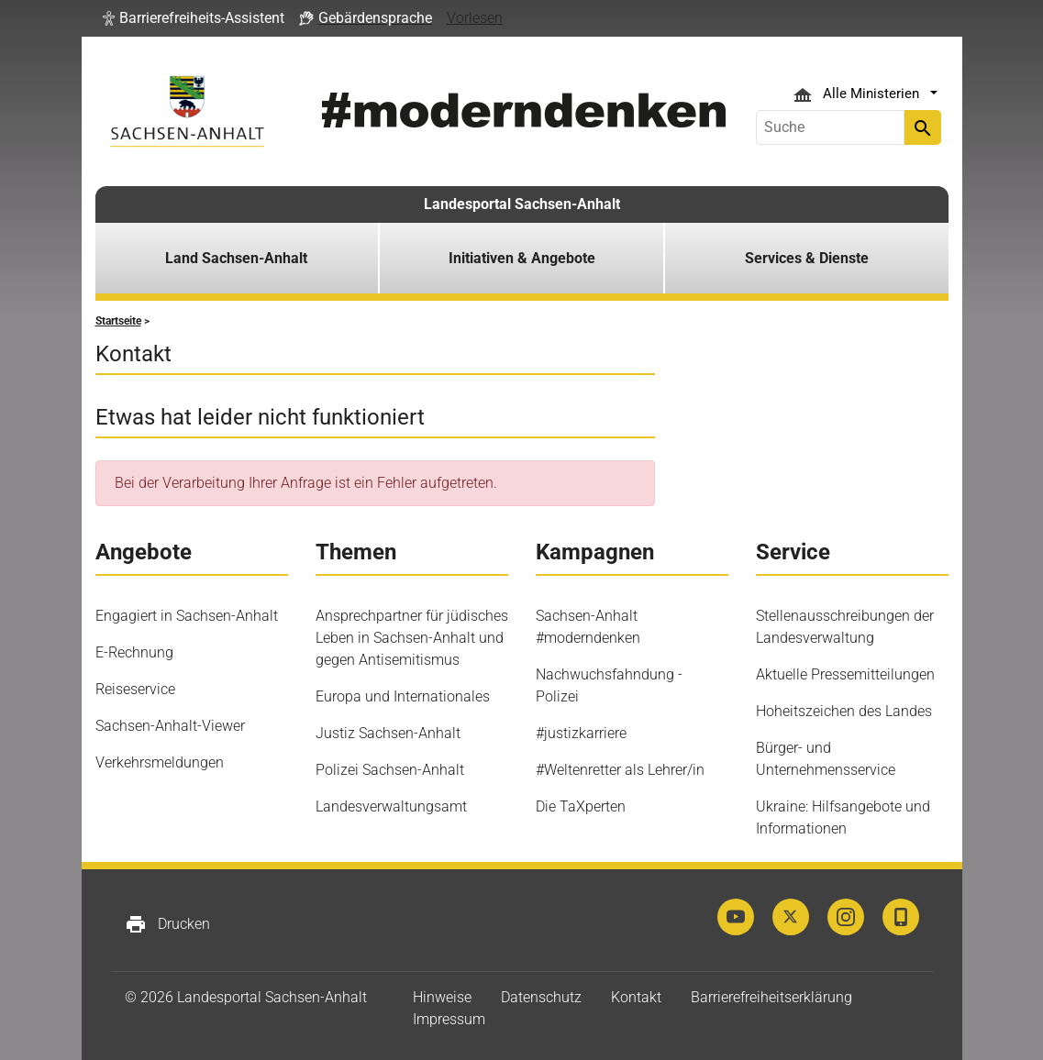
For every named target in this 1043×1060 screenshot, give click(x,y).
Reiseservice (135, 689)
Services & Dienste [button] (807, 258)
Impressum (449, 1019)
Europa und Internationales (403, 696)
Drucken (167, 924)
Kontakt (636, 997)
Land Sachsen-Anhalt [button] (236, 258)
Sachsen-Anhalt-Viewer (170, 725)
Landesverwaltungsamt (391, 806)
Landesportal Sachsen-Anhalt (522, 204)
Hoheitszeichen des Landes (844, 711)
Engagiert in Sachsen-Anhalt (186, 615)
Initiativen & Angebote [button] (522, 258)
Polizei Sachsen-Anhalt (390, 769)
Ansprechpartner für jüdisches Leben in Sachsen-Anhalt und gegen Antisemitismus (412, 637)
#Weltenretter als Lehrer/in (620, 769)
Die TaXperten (581, 806)
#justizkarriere (581, 733)
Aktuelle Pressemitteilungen (845, 674)
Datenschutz (541, 997)
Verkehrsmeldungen (159, 762)
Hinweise (442, 997)
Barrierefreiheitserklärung (771, 997)
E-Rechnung (134, 652)
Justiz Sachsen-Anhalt (388, 733)
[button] (193, 18)
